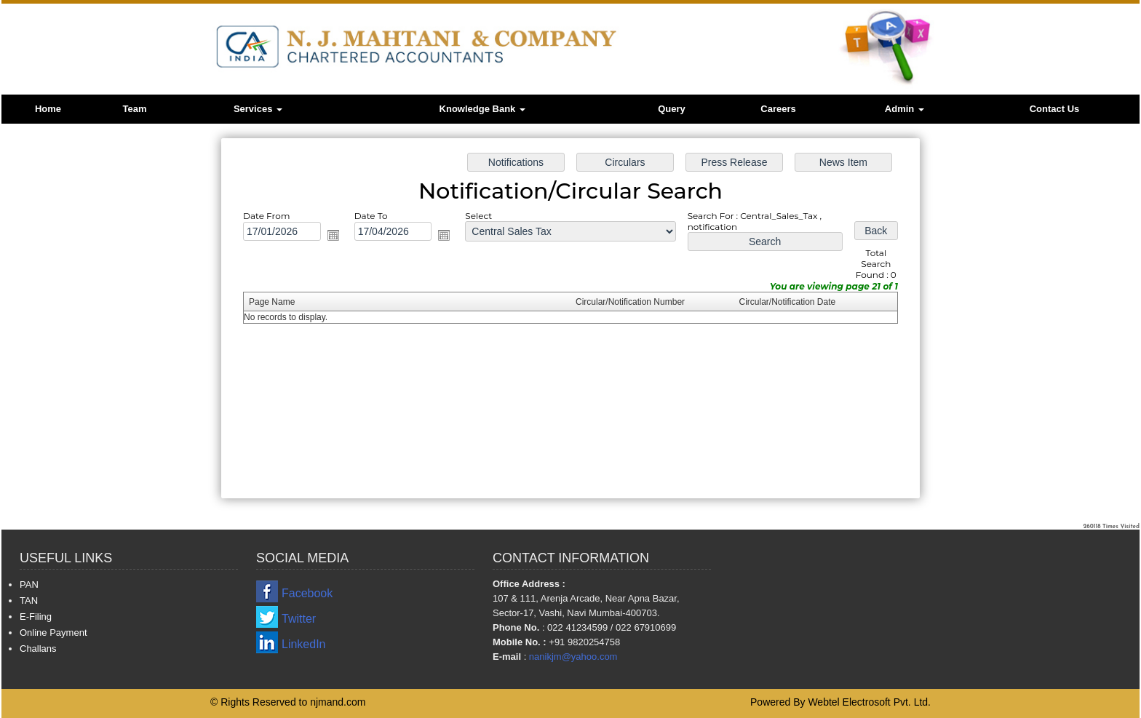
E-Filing (36, 616)
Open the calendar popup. (341, 238)
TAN (29, 600)
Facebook (307, 593)
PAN (29, 584)
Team (135, 108)
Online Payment (53, 632)
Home (48, 108)
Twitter (299, 619)
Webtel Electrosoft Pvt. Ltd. (869, 702)
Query (671, 108)
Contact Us (1055, 108)
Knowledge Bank (482, 108)
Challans (38, 648)
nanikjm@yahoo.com (573, 656)
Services (258, 108)
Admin (904, 108)
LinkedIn (304, 644)
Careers (777, 108)
